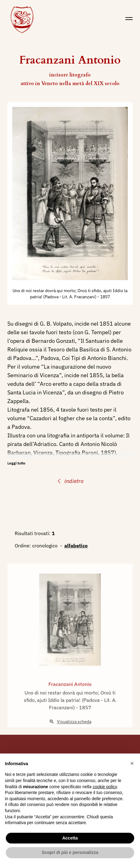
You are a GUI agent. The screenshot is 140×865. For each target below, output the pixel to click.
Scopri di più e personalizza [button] (70, 852)
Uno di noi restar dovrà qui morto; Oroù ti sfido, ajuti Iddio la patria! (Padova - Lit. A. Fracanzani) (70, 709)
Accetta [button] (70, 838)
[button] (132, 763)
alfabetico (76, 545)
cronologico (45, 545)
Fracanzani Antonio (70, 693)
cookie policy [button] (105, 786)
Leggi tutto (16, 463)
